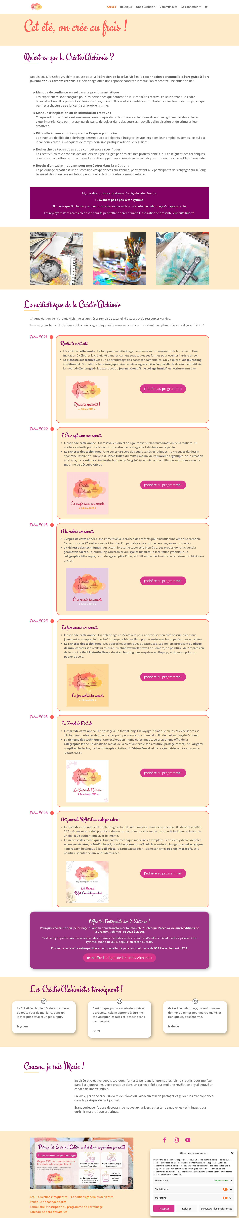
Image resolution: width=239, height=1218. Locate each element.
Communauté (168, 7)
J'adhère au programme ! (163, 388)
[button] (232, 1153)
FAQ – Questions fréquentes (48, 1197)
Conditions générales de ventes (92, 1197)
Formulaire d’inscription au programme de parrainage (66, 1207)
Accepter (164, 1208)
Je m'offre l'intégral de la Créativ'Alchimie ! (119, 957)
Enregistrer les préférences (216, 1208)
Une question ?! (146, 7)
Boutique (126, 7)
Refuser (186, 1208)
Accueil (111, 7)
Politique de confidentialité (48, 1202)
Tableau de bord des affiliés (48, 1212)
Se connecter (189, 7)
